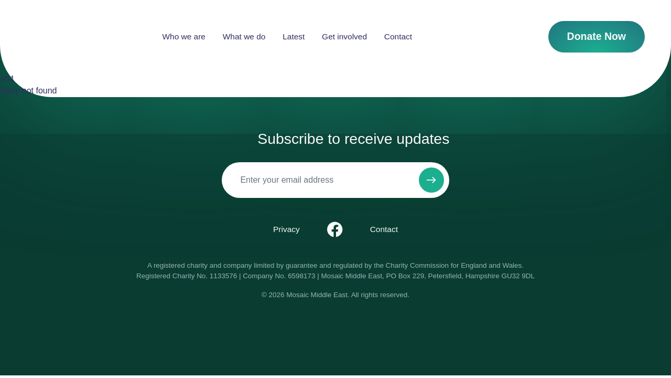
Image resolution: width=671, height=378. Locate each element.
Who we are (236, 36)
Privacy (286, 229)
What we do (296, 36)
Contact (450, 36)
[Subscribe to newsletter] (431, 180)
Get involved (397, 36)
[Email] (318, 180)
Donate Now (596, 36)
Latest (347, 36)
